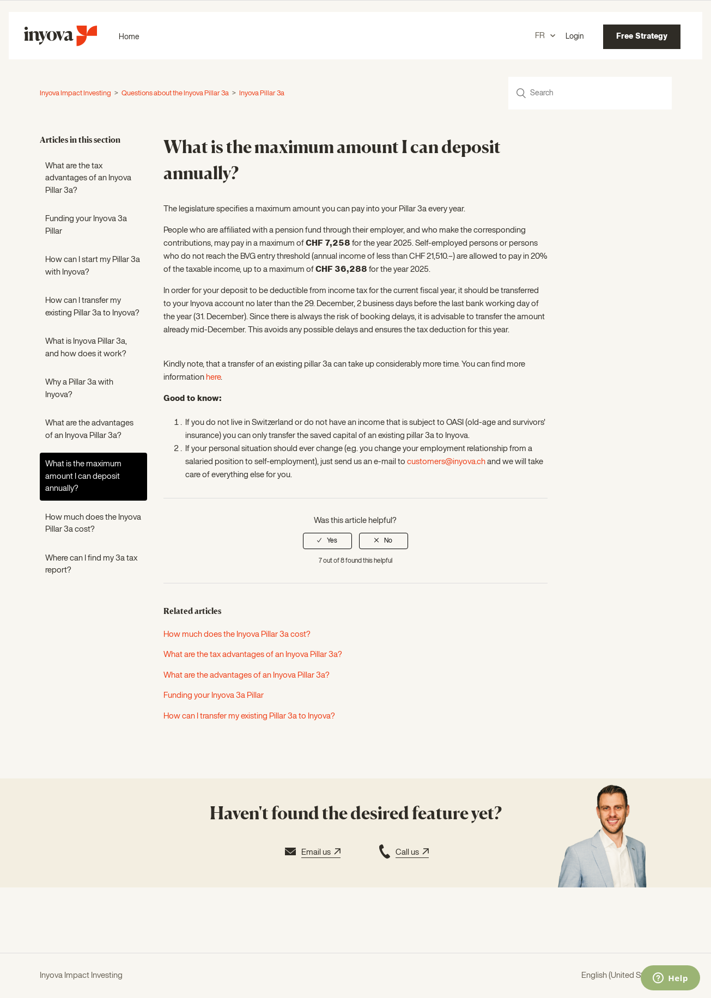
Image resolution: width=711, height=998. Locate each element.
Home (129, 37)
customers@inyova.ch (446, 462)
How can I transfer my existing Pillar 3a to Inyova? (92, 306)
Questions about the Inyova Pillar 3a (175, 93)
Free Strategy (641, 36)
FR (540, 36)
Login (575, 36)
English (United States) (622, 975)
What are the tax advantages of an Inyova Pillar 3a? (88, 178)
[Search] (590, 93)
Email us (311, 853)
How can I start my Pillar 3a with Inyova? (92, 265)
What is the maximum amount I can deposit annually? (83, 476)
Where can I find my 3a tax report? (91, 564)
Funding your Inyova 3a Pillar (86, 225)
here (213, 377)
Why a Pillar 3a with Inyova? (79, 388)
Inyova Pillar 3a (261, 93)
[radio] (327, 541)
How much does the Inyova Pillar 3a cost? (93, 523)
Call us (402, 853)
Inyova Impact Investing (75, 93)
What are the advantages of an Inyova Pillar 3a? (89, 429)
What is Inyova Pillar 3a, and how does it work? (86, 347)
